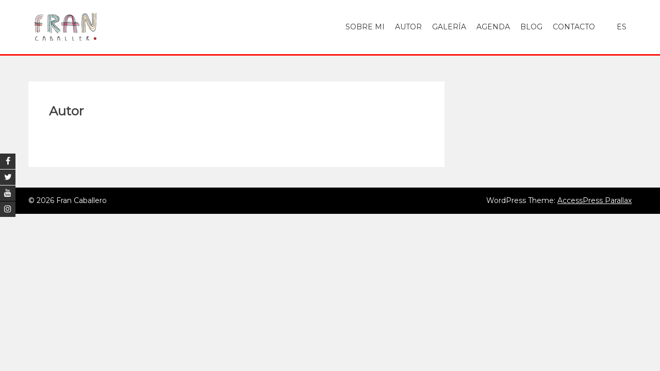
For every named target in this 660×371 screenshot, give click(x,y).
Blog (531, 26)
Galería (449, 26)
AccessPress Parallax (594, 200)
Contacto (574, 26)
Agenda (493, 26)
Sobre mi (365, 26)
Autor (408, 26)
